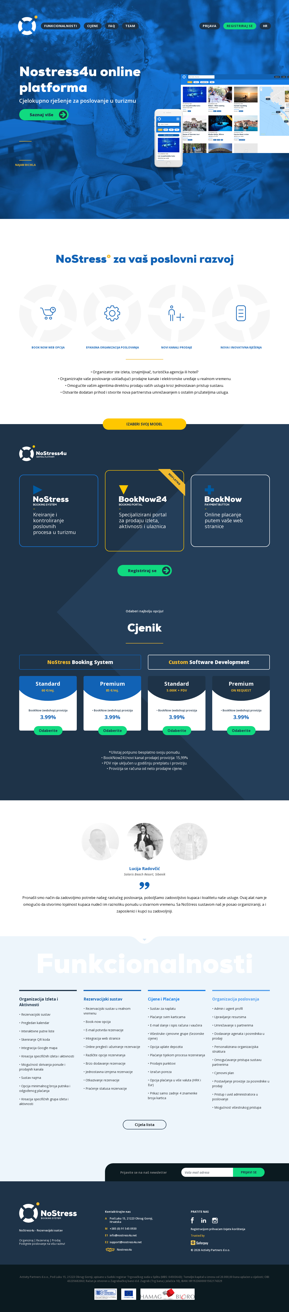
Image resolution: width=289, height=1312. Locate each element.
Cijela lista (144, 1124)
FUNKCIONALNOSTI (60, 26)
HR (265, 26)
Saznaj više (48, 115)
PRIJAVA (210, 26)
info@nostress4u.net (123, 1235)
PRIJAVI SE (249, 1172)
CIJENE (92, 26)
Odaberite (48, 730)
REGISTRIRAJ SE (240, 26)
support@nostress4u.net (126, 1242)
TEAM (130, 26)
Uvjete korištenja (234, 1229)
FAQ (111, 26)
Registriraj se (149, 571)
